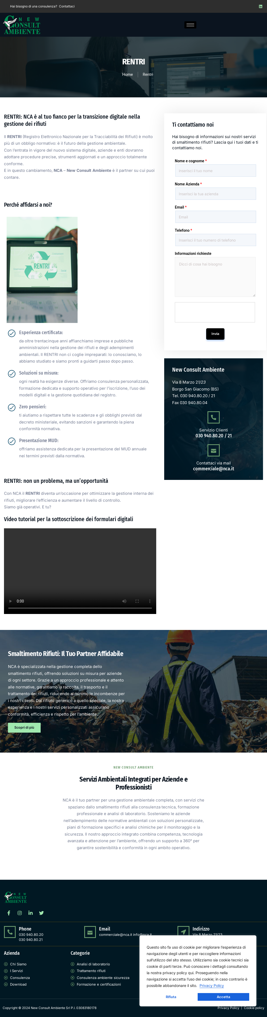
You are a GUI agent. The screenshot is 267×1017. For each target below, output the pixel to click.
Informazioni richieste (193, 253)
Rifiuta (171, 997)
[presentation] (215, 312)
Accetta (223, 997)
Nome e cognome (191, 161)
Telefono (183, 230)
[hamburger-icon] (190, 24)
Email (181, 207)
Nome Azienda (188, 184)
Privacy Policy (212, 985)
